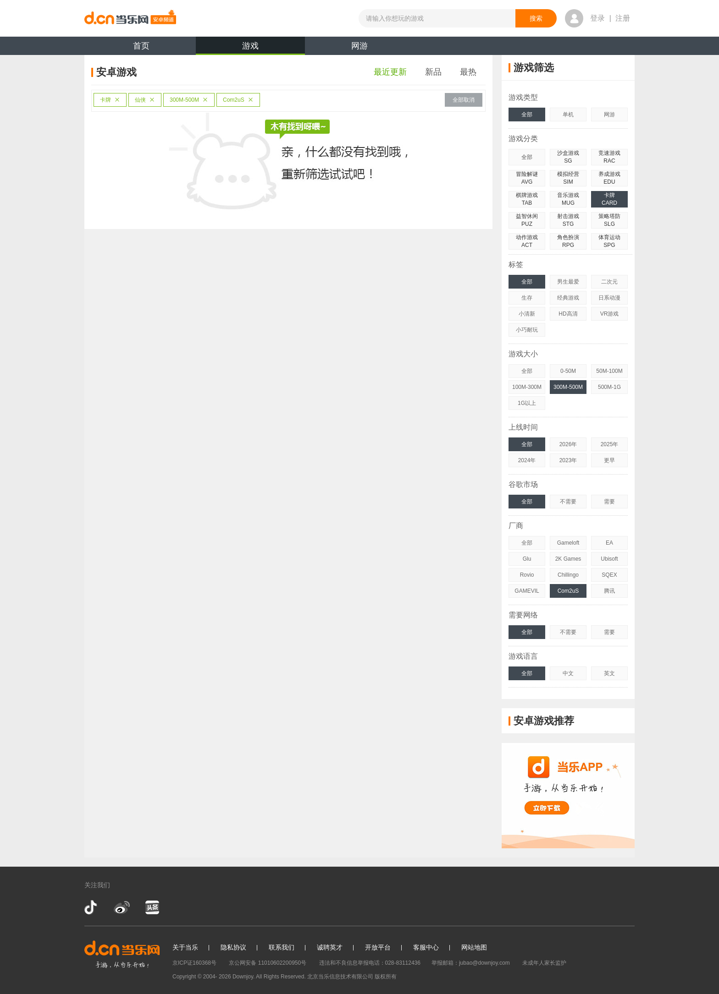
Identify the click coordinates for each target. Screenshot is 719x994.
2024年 (527, 460)
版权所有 (386, 976)
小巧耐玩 (527, 330)
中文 (568, 673)
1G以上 (527, 403)
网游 (359, 45)
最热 (468, 71)
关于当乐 (185, 947)
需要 (609, 501)
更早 (609, 460)
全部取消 (464, 100)
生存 (526, 298)
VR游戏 (609, 314)
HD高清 (568, 314)
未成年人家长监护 (544, 963)
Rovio (527, 575)
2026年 (568, 444)
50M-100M (609, 371)
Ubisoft (609, 559)
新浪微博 (122, 907)
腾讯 (609, 591)
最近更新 (390, 71)
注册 (622, 18)
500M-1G (609, 387)
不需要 (568, 501)
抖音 (91, 907)
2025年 (610, 444)
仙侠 (145, 100)
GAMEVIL (526, 591)
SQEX (609, 575)
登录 (597, 18)
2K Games (568, 559)
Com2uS (238, 100)
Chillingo (568, 575)
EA (609, 543)
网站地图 (474, 947)
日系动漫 (609, 298)
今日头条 (151, 907)
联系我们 (281, 947)
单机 (568, 114)
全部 (526, 114)
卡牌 (110, 100)
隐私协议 (233, 947)
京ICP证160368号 (194, 963)
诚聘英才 (330, 947)
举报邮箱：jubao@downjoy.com (470, 963)
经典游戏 (568, 298)
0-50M (568, 371)
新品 (433, 71)
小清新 (527, 314)
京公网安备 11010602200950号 (267, 963)
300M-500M (189, 100)
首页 (141, 45)
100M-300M (527, 387)
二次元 (609, 282)
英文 (609, 673)
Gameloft (568, 543)
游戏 (250, 48)
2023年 (568, 460)
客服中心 (426, 947)
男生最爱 (568, 282)
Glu (527, 559)
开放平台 (378, 947)
